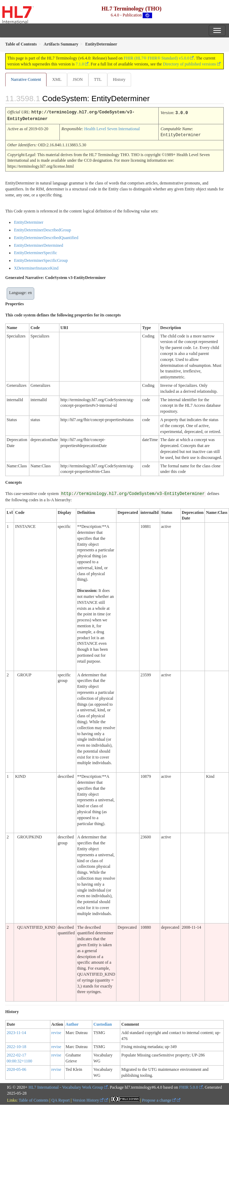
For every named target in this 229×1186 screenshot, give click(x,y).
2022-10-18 (16, 1045)
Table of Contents (33, 1099)
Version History (88, 1099)
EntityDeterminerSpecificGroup (41, 259)
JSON (78, 79)
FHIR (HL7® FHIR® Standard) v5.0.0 (156, 58)
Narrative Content (26, 79)
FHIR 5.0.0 (188, 1086)
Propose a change (159, 1099)
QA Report (60, 1099)
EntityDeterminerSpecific (35, 251)
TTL (98, 79)
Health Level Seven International (112, 128)
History (119, 79)
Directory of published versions (189, 64)
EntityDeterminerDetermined (38, 244)
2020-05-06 (16, 1068)
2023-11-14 (16, 1031)
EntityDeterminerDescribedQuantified (46, 236)
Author (72, 1023)
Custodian (102, 1023)
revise (56, 1031)
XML (57, 79)
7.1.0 (80, 64)
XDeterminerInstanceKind (36, 267)
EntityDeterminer (28, 221)
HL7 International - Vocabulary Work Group (66, 1086)
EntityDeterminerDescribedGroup (42, 228)
